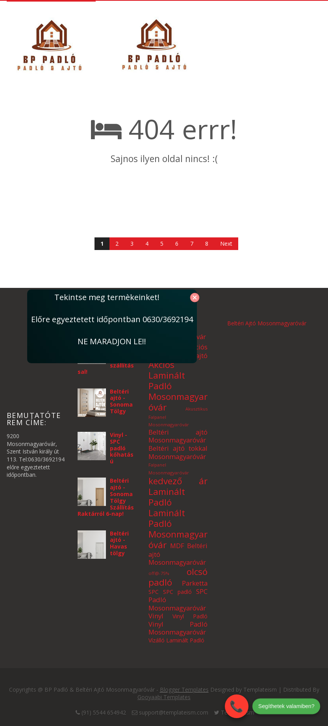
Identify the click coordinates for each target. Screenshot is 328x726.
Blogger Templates (184, 689)
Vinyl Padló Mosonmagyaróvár (178, 628)
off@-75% (158, 573)
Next (226, 243)
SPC (153, 591)
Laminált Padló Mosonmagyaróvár (178, 529)
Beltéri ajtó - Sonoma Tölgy (121, 401)
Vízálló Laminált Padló (176, 640)
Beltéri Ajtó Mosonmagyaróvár (266, 323)
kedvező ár (178, 481)
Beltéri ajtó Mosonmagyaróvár (178, 436)
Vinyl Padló (190, 616)
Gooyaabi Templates (164, 697)
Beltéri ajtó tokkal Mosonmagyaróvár (178, 452)
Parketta (195, 583)
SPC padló (177, 591)
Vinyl (155, 615)
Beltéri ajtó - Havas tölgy (119, 543)
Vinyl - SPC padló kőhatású (121, 448)
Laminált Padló (166, 496)
